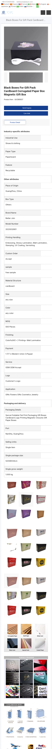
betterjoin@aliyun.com (25, 2)
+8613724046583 (8, 2)
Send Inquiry (27, 108)
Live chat (27, 113)
